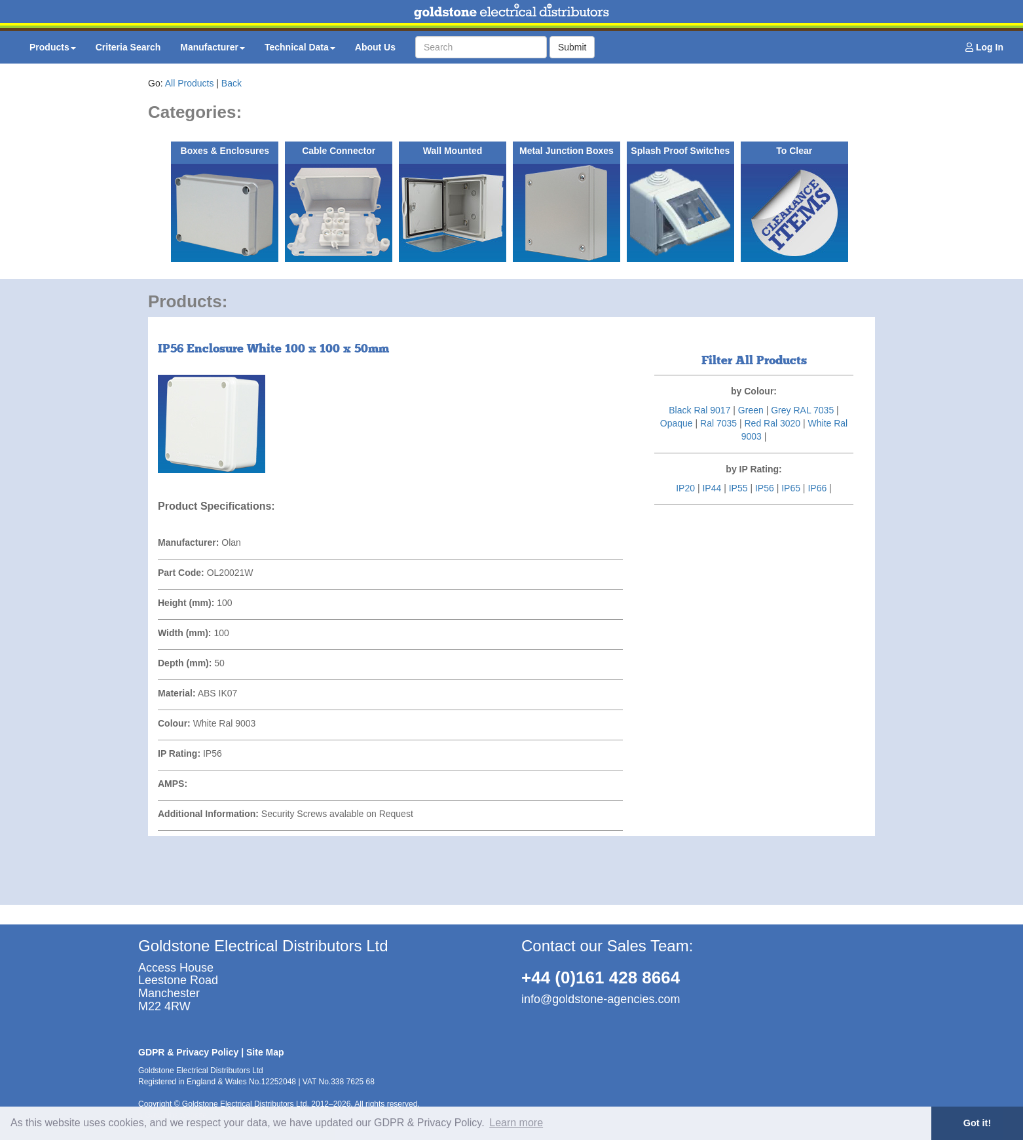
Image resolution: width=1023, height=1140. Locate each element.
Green (751, 410)
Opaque (676, 423)
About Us (375, 47)
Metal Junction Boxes (566, 150)
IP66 (817, 488)
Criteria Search (128, 47)
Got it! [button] (977, 1123)
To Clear (794, 150)
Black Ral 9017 (699, 410)
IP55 (738, 488)
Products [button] (52, 47)
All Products (189, 83)
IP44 (711, 488)
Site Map (265, 1052)
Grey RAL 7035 (802, 410)
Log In (984, 47)
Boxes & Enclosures (225, 150)
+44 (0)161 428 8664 (600, 977)
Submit (572, 47)
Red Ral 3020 (772, 423)
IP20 (685, 488)
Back (231, 83)
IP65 (790, 488)
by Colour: (754, 391)
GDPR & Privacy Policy (188, 1052)
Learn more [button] (516, 1122)
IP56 (764, 488)
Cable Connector (338, 150)
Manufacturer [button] (212, 47)
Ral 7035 (718, 423)
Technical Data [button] (300, 47)
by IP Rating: (753, 469)
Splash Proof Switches (680, 150)
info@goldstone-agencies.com (600, 999)
